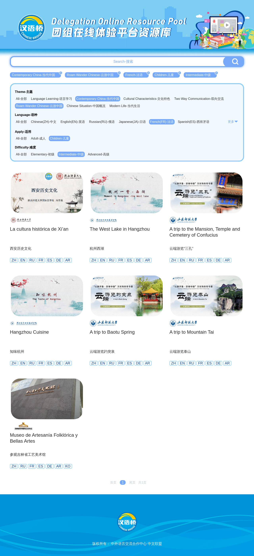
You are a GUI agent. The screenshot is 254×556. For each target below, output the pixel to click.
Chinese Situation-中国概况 (86, 106)
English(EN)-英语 (73, 121)
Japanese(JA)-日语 (132, 121)
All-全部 (21, 98)
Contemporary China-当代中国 (36, 74)
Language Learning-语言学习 (51, 98)
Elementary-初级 (42, 154)
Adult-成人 (38, 138)
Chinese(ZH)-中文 (43, 121)
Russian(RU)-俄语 (102, 121)
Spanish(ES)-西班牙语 (193, 121)
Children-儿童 (167, 74)
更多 (233, 121)
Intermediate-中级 (201, 74)
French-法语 (137, 74)
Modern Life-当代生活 (125, 106)
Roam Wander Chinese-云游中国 (93, 74)
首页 (113, 482)
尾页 (132, 482)
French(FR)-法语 (162, 121)
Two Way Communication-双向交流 (199, 98)
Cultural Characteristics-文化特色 (146, 98)
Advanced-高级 (99, 154)
